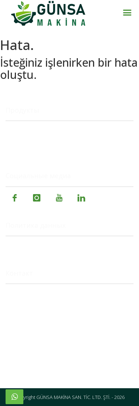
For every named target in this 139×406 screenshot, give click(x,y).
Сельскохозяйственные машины (52, 131)
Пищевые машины (32, 140)
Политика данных (36, 225)
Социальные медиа (38, 176)
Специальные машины (38, 149)
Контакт (19, 273)
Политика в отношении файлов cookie (60, 246)
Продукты (22, 110)
